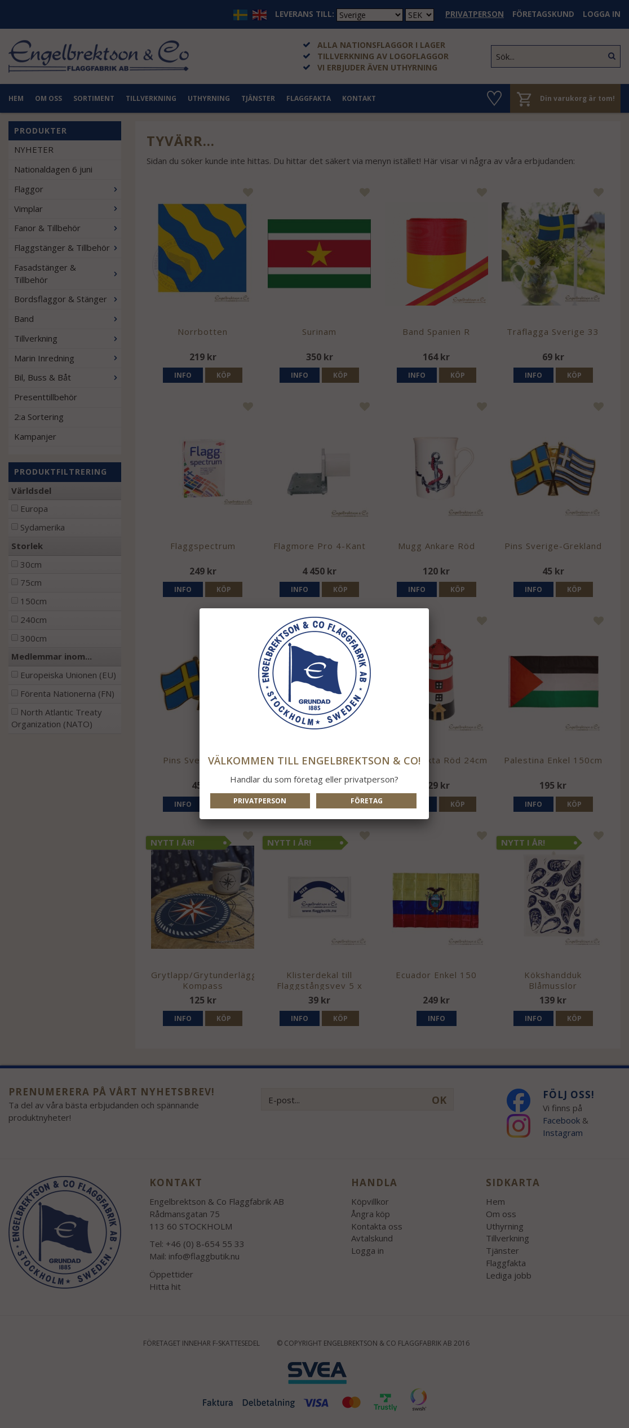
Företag (367, 801)
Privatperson (259, 801)
